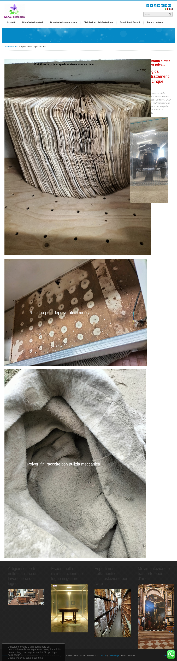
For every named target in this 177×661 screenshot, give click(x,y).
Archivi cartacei (155, 22)
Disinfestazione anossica (63, 22)
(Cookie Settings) (32, 657)
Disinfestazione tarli (32, 22)
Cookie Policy (15, 657)
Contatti (11, 22)
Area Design (114, 655)
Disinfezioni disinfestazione (98, 22)
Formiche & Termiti (130, 22)
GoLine (103, 655)
